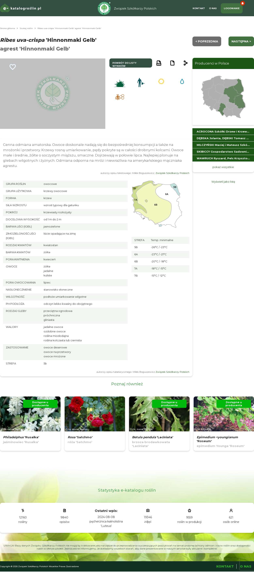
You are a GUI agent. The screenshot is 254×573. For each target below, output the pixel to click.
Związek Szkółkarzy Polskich (172, 172)
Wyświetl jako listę (223, 181)
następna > (241, 41)
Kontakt (199, 8)
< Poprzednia (206, 41)
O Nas (213, 8)
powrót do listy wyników (124, 64)
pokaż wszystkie (223, 167)
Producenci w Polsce (212, 63)
